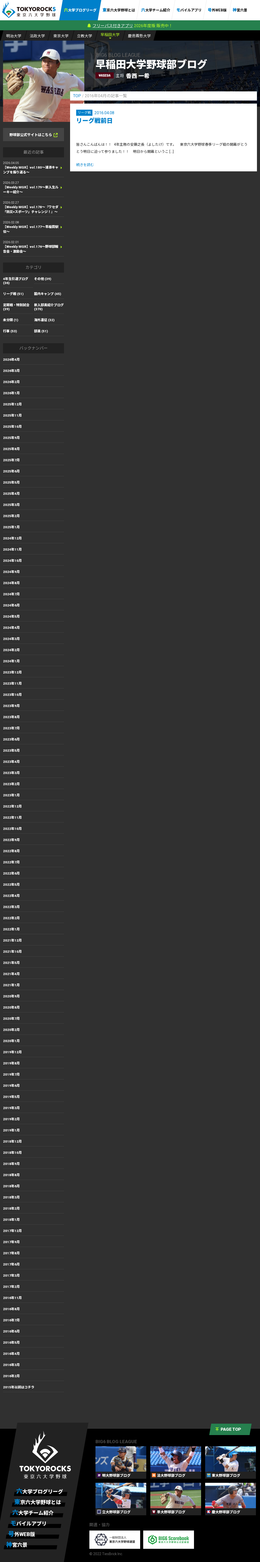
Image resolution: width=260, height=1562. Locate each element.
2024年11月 (12, 549)
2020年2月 (11, 1030)
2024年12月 (12, 538)
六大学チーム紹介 (155, 10)
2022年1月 (11, 929)
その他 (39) (42, 279)
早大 (110, 34)
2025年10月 (12, 427)
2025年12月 (12, 404)
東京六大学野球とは (119, 10)
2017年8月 (11, 1253)
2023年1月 (11, 795)
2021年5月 (11, 963)
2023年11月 (12, 683)
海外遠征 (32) (44, 320)
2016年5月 (11, 1342)
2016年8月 (11, 1309)
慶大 (139, 35)
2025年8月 (11, 449)
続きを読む (85, 165)
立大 (84, 35)
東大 (61, 35)
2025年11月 (12, 415)
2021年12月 (12, 940)
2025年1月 (11, 527)
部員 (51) (41, 331)
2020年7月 (11, 1019)
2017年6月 (11, 1264)
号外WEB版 (217, 10)
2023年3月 (11, 773)
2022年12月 (12, 806)
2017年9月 (11, 1242)
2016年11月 (12, 1298)
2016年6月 (11, 1331)
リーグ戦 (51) (13, 294)
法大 (37, 35)
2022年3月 (11, 907)
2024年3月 (11, 639)
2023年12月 (12, 672)
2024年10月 (12, 561)
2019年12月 (12, 1052)
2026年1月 (11, 393)
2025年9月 (11, 438)
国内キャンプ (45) (47, 294)
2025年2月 (11, 516)
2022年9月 (11, 840)
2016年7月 (11, 1320)
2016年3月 (11, 1365)
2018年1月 (11, 1220)
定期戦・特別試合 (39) (16, 307)
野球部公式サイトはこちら (33, 135)
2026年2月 (11, 382)
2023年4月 (11, 762)
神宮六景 (240, 10)
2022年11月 (12, 817)
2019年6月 (11, 1086)
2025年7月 (11, 460)
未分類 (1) (10, 320)
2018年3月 (11, 1197)
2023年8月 (11, 717)
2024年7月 (11, 594)
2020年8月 (11, 1007)
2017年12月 (12, 1231)
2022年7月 (11, 862)
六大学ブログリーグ (80, 10)
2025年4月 (11, 494)
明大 (13, 35)
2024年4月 (11, 628)
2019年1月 (11, 1130)
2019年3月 (11, 1108)
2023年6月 (11, 739)
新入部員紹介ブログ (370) (49, 307)
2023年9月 (11, 706)
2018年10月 (12, 1153)
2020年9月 (11, 996)
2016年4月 (11, 1354)
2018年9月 (11, 1164)
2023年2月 (11, 784)
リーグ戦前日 (94, 120)
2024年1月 (11, 661)
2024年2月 (11, 650)
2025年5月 (11, 482)
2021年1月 (11, 985)
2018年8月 (11, 1175)
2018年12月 (12, 1141)
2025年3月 (11, 505)
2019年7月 (11, 1074)
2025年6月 (11, 471)
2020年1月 (11, 1041)
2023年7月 (11, 728)
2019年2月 (11, 1119)
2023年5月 (11, 750)
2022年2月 (11, 918)
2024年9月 (11, 572)
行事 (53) (10, 331)
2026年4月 (11, 359)
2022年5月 (11, 884)
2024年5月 (11, 616)
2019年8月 (11, 1063)
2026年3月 (11, 371)
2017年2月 (11, 1287)
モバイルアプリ (189, 10)
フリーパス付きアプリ (112, 25)
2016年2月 (11, 1376)
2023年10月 (12, 695)
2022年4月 (11, 896)
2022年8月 (11, 851)
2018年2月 (11, 1208)
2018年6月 (11, 1186)
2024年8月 (11, 583)
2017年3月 (11, 1275)
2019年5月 (11, 1097)
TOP (77, 95)
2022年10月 (12, 829)
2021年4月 (11, 974)
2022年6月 (11, 873)
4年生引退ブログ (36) (15, 281)
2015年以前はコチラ (18, 1387)
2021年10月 (12, 951)
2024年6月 (11, 605)
